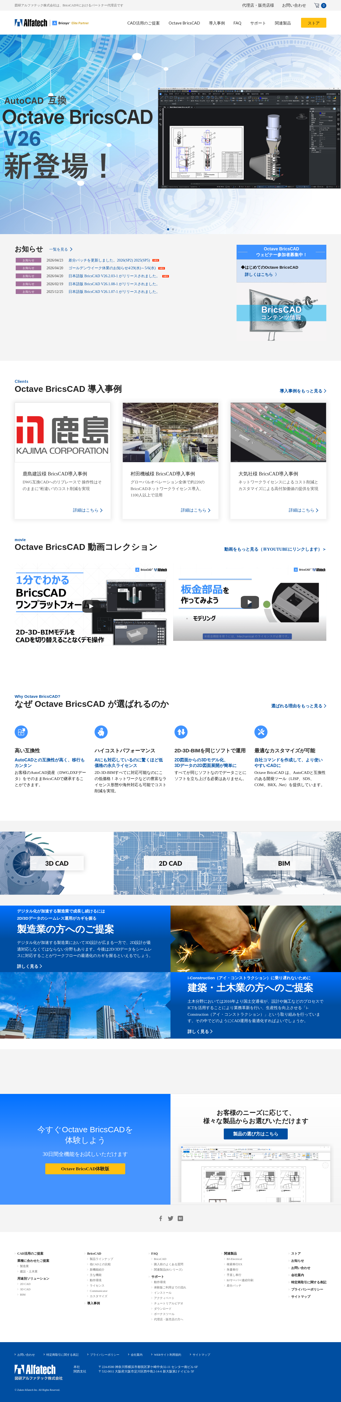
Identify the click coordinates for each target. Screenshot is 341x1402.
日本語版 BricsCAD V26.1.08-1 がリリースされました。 (114, 284)
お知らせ (297, 1261)
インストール (163, 1292)
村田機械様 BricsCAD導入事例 (163, 473)
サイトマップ (300, 1297)
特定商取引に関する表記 (308, 1282)
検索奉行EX (234, 1264)
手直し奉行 (234, 1274)
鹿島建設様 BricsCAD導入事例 (55, 473)
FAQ (154, 1253)
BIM (23, 1294)
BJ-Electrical (234, 1258)
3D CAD (25, 1289)
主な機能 (96, 1274)
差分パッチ (234, 1285)
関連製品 (230, 1253)
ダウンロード (163, 1308)
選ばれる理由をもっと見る (296, 706)
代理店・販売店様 (258, 5)
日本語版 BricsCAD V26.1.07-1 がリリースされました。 (114, 292)
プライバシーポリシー (307, 1289)
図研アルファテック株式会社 (39, 1372)
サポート (157, 1277)
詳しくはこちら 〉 (262, 274)
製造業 (24, 1266)
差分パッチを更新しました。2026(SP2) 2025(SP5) (109, 260)
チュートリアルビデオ (168, 1303)
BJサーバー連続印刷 (240, 1280)
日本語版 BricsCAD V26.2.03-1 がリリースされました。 (114, 276)
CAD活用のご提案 (30, 1253)
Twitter (170, 1218)
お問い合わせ (294, 5)
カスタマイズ (98, 1296)
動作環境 (96, 1280)
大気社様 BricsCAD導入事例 (268, 473)
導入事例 (93, 1303)
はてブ (180, 1218)
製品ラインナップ (101, 1258)
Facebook (161, 1218)
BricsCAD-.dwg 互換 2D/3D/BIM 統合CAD (52, 23)
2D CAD (25, 1283)
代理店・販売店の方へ (168, 1319)
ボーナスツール (164, 1314)
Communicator (98, 1290)
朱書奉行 (232, 1269)
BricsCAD (94, 1253)
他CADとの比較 (100, 1264)
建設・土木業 (29, 1271)
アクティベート (164, 1298)
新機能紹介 (97, 1269)
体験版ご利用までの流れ (170, 1287)
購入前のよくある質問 (168, 1264)
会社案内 (297, 1275)
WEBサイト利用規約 (167, 1354)
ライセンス (97, 1285)
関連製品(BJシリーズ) (168, 1269)
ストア (296, 1253)
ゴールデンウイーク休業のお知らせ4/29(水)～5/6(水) (112, 268)
